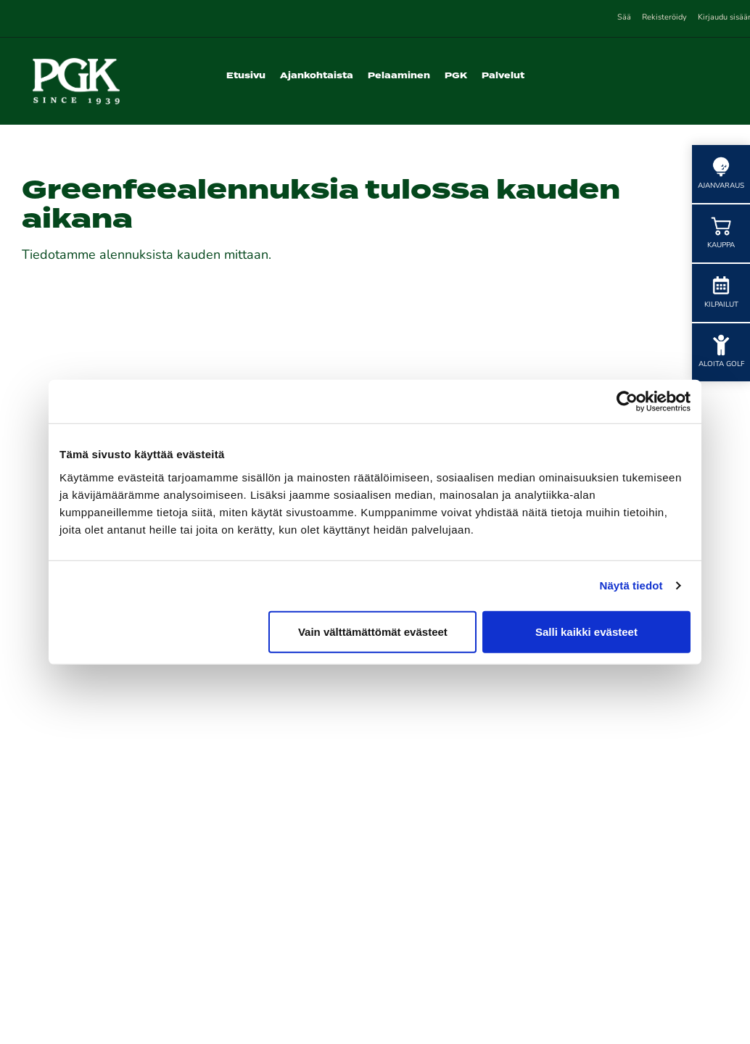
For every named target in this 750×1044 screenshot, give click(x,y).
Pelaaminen (399, 76)
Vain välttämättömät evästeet (373, 631)
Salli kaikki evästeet (586, 631)
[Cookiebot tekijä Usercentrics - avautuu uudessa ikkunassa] (627, 402)
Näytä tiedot (631, 585)
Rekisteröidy (664, 18)
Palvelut (503, 76)
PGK (456, 76)
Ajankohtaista (316, 76)
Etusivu (245, 76)
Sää (624, 18)
